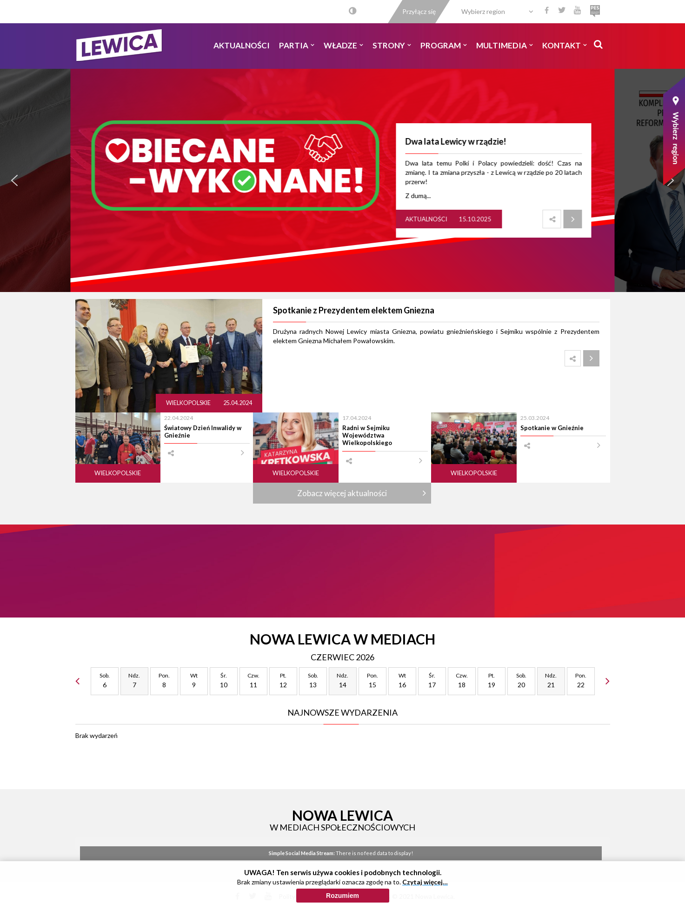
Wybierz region (483, 11)
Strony (391, 45)
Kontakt (564, 45)
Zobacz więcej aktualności (342, 493)
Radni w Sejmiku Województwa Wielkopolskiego (367, 435)
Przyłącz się (419, 11)
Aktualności (241, 45)
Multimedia (504, 45)
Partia (296, 45)
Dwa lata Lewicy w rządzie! (456, 141)
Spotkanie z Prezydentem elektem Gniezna (353, 310)
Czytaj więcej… (425, 882)
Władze (343, 45)
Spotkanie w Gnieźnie (552, 428)
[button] (14, 180)
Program (443, 45)
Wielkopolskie (189, 402)
